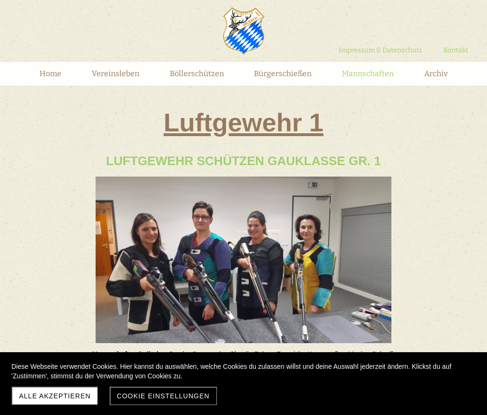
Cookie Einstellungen (163, 396)
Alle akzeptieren (55, 396)
